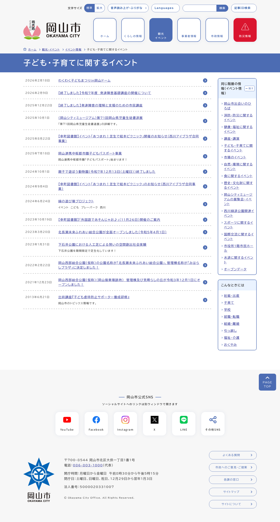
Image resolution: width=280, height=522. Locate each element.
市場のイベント (235, 157)
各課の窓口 (231, 479)
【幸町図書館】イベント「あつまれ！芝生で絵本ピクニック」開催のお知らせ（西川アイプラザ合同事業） (128, 139)
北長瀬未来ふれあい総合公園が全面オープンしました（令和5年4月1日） (112, 232)
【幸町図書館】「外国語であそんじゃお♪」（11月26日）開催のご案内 (109, 219)
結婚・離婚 (232, 323)
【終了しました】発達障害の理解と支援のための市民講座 (100, 105)
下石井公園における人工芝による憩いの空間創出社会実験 (102, 244)
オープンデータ (235, 269)
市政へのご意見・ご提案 (231, 467)
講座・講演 (232, 138)
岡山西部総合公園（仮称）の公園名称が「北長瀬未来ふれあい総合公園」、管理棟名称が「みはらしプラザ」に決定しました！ (128, 265)
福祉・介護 (232, 337)
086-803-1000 (88, 465)
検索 (222, 8)
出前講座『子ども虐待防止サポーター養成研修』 (94, 297)
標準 (89, 8)
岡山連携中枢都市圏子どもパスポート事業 (90, 153)
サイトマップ (231, 492)
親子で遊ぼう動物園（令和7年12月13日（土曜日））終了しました (107, 171)
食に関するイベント (238, 175)
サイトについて (231, 504)
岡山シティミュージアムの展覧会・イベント (238, 199)
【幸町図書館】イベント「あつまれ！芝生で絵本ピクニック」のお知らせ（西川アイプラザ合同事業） (127, 186)
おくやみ (230, 344)
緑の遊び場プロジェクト (76, 201)
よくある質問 (231, 455)
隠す (251, 88)
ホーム (32, 49)
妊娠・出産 (232, 295)
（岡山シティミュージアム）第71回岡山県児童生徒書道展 (100, 117)
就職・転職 (232, 316)
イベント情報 (73, 49)
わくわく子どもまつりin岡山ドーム (84, 80)
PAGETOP (267, 384)
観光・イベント (51, 49)
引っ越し (230, 330)
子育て (229, 302)
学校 (227, 309)
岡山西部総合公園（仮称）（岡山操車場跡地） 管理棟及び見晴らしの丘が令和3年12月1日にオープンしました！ (129, 282)
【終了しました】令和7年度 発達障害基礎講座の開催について (104, 92)
